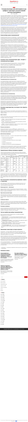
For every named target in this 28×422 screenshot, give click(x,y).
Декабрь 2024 (3, 314)
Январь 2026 (2, 294)
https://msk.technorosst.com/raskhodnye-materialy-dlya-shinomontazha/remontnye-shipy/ (14, 25)
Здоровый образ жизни (4, 284)
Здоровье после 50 (3, 285)
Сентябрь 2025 (3, 300)
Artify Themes (22, 329)
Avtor (11, 13)
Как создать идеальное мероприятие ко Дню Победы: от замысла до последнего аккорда (21, 254)
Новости (14, 7)
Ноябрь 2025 (2, 297)
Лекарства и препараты (4, 287)
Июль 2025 (2, 303)
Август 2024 (2, 321)
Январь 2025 (2, 313)
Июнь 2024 (2, 324)
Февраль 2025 (3, 311)
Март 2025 (2, 310)
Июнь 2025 (2, 305)
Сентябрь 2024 (3, 319)
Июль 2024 (2, 322)
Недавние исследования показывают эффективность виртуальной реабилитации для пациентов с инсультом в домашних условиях (7, 267)
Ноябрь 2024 (2, 316)
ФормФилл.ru (14, 1)
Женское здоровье (3, 282)
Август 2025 (2, 302)
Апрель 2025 (2, 308)
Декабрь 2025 (3, 295)
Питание (2, 290)
